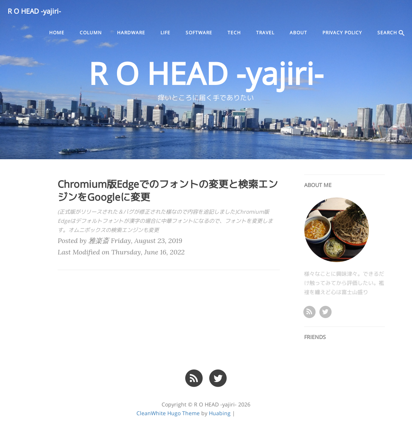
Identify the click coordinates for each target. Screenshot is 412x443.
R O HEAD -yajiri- (34, 11)
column (91, 32)
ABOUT (298, 32)
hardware (131, 32)
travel (265, 32)
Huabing (220, 413)
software (199, 32)
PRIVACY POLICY (342, 32)
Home (56, 32)
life (165, 32)
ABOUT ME (318, 185)
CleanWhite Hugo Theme (168, 413)
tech (234, 32)
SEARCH (390, 33)
